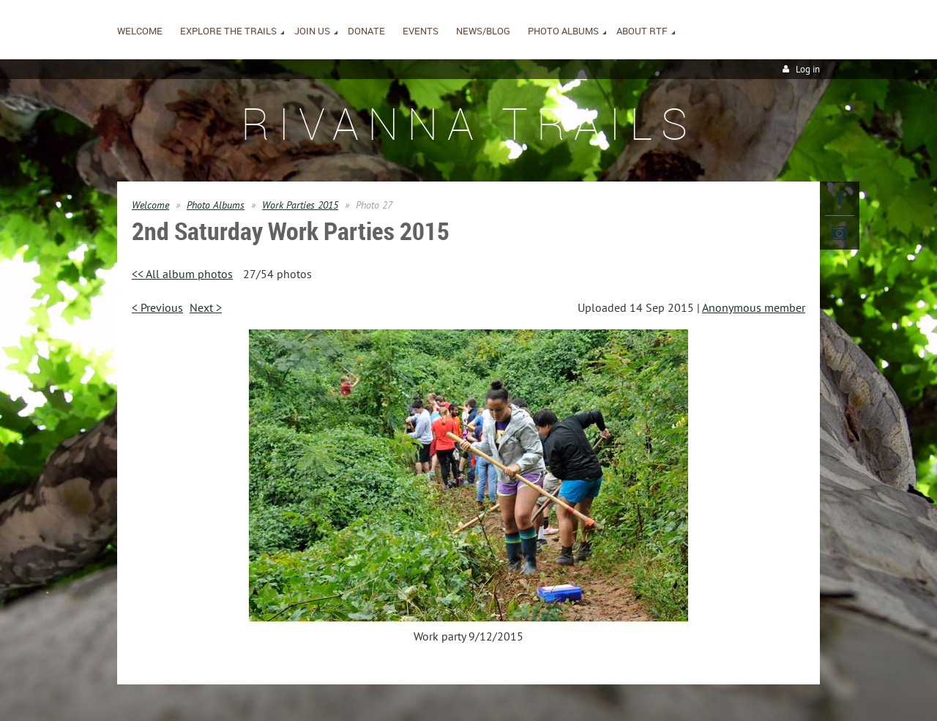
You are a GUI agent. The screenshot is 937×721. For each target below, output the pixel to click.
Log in (808, 69)
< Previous (157, 307)
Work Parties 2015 (300, 205)
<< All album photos (182, 273)
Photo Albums (215, 205)
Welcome (150, 205)
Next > (206, 307)
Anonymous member (753, 307)
